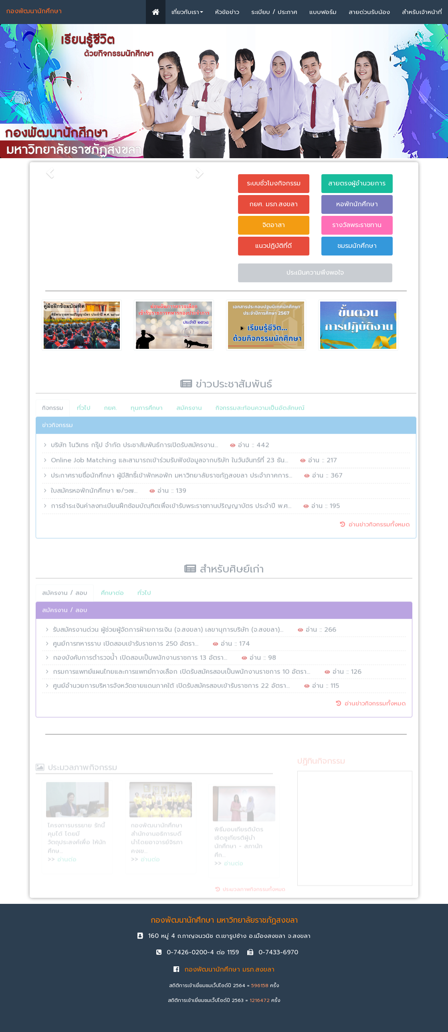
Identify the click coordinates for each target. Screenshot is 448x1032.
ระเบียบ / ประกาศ (274, 12)
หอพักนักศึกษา (356, 204)
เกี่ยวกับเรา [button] (187, 12)
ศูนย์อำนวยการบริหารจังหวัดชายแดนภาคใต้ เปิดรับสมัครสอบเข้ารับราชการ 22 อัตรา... (171, 689)
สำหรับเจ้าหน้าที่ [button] (422, 12)
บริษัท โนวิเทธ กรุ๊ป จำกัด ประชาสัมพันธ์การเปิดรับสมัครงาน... (134, 448)
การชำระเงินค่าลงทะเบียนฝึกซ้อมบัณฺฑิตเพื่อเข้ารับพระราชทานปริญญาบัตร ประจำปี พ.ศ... (171, 509)
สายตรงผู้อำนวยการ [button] (356, 183)
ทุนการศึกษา (147, 411)
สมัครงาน (189, 411)
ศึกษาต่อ (112, 596)
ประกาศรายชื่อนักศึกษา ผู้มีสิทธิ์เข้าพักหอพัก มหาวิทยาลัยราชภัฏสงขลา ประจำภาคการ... (171, 479)
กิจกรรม (52, 411)
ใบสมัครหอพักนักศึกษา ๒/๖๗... (94, 494)
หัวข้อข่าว (227, 12)
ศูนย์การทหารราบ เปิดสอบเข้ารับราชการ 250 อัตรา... (125, 647)
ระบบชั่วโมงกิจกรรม (274, 183)
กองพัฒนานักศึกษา (34, 11)
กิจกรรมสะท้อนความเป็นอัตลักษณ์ (260, 411)
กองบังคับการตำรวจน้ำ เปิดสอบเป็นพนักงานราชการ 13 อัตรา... (140, 661)
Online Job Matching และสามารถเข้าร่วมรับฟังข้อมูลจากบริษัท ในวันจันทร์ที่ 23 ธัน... (169, 464)
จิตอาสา (273, 225)
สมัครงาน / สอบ (64, 596)
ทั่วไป (84, 411)
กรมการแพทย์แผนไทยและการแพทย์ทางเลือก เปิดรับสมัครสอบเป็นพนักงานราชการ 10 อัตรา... (181, 675)
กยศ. (110, 411)
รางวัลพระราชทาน (356, 225)
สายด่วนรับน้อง (369, 12)
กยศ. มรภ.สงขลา (273, 204)
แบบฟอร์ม (323, 12)
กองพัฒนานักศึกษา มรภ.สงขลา (224, 969)
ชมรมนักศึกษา (356, 246)
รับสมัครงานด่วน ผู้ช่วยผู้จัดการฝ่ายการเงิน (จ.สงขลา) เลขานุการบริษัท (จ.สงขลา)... (168, 633)
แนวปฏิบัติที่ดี (273, 246)
